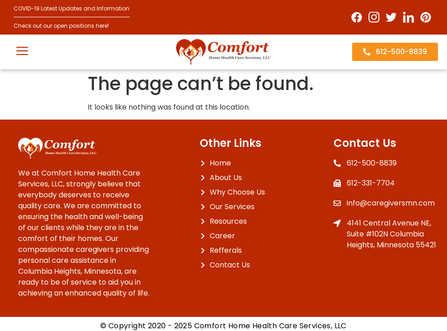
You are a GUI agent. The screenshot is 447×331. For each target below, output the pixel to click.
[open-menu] (22, 52)
